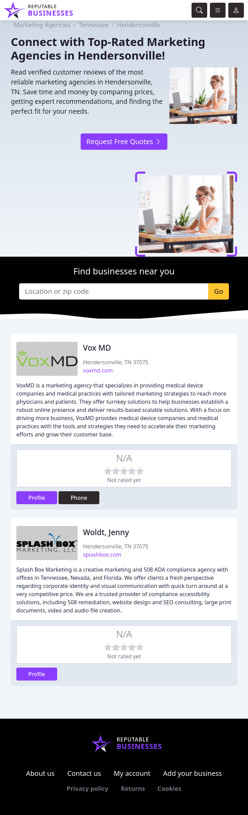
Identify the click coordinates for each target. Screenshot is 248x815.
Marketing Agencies (42, 25)
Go (218, 291)
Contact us (84, 773)
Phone (79, 497)
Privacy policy (88, 788)
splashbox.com (102, 554)
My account (132, 773)
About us (40, 773)
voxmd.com (98, 370)
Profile (36, 497)
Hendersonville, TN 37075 (115, 362)
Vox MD (97, 347)
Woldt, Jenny (106, 532)
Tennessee (94, 25)
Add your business (192, 773)
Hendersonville (138, 25)
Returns (133, 788)
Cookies (169, 788)
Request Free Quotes (124, 141)
